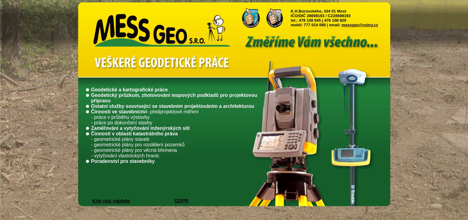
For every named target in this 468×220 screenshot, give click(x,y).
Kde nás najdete (111, 201)
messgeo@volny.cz (359, 25)
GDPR (181, 201)
